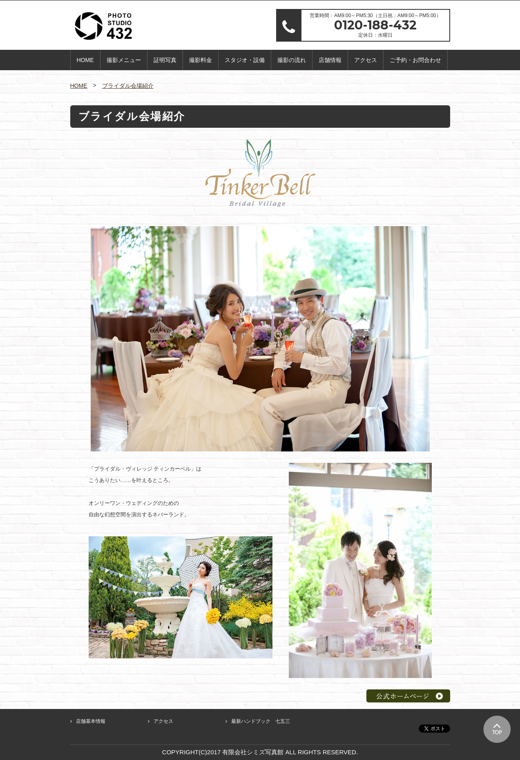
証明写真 (165, 60)
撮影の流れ (291, 60)
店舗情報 (330, 60)
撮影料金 (200, 60)
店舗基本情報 (90, 721)
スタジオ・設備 (245, 60)
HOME (85, 60)
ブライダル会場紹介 (128, 85)
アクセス (365, 60)
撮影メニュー (124, 60)
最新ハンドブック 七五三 (260, 721)
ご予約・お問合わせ (415, 60)
